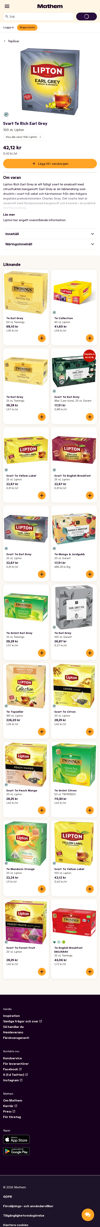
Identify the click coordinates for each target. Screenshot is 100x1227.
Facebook (12, 1069)
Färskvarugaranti (16, 1038)
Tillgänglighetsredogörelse (23, 1215)
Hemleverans (13, 1032)
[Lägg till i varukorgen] (42, 338)
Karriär (10, 1106)
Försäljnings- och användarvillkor (28, 1206)
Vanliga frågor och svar (22, 1021)
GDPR (7, 1197)
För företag (12, 1117)
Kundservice (12, 1058)
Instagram (13, 1080)
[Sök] (7, 16)
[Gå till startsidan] (50, 6)
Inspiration (11, 1016)
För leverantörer (16, 1064)
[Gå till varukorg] (86, 16)
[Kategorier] (7, 6)
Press (9, 1111)
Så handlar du (13, 1027)
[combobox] (41, 16)
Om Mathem (12, 1100)
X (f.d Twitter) (15, 1075)
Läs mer (9, 214)
